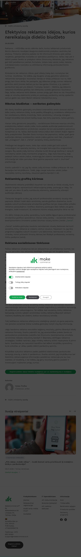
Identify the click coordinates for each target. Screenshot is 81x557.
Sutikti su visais (17, 297)
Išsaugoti (49, 297)
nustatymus (20, 271)
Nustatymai (34, 297)
